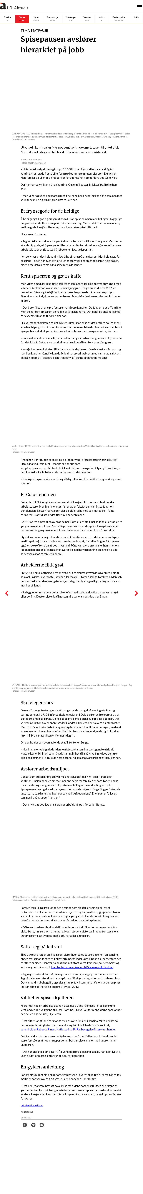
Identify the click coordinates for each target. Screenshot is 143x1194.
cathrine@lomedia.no (32, 1105)
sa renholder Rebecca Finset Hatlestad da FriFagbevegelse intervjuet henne (68, 1029)
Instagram (55, 1180)
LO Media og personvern (109, 1178)
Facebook (55, 1177)
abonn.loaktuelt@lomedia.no (111, 1153)
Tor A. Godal (56, 1159)
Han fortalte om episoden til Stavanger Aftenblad (82, 967)
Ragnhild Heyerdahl (59, 1142)
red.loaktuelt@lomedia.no (110, 1142)
